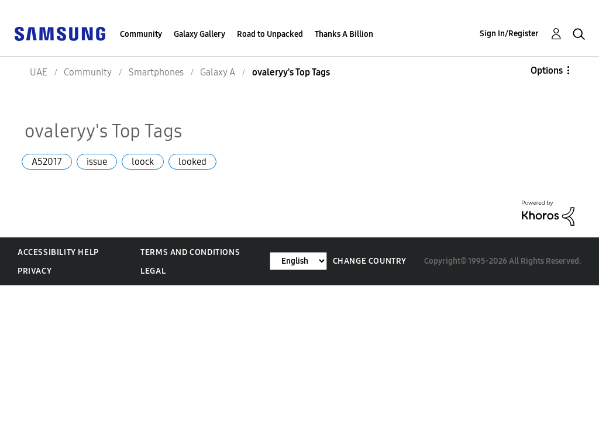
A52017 (47, 161)
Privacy (34, 271)
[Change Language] (298, 261)
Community (141, 34)
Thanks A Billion (344, 34)
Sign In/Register (509, 34)
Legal (153, 271)
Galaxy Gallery (199, 34)
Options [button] (547, 70)
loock (143, 161)
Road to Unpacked (270, 34)
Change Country (370, 261)
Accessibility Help (58, 252)
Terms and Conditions (190, 252)
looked (192, 161)
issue (97, 161)
